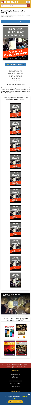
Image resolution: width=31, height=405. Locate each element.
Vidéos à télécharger (15, 21)
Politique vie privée (15, 386)
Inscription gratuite (15, 374)
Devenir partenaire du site (15, 376)
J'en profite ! (15, 402)
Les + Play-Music (15, 373)
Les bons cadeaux (15, 377)
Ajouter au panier (15, 64)
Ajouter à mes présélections (16, 84)
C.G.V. (15, 385)
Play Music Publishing (15, 383)
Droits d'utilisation (15, 388)
